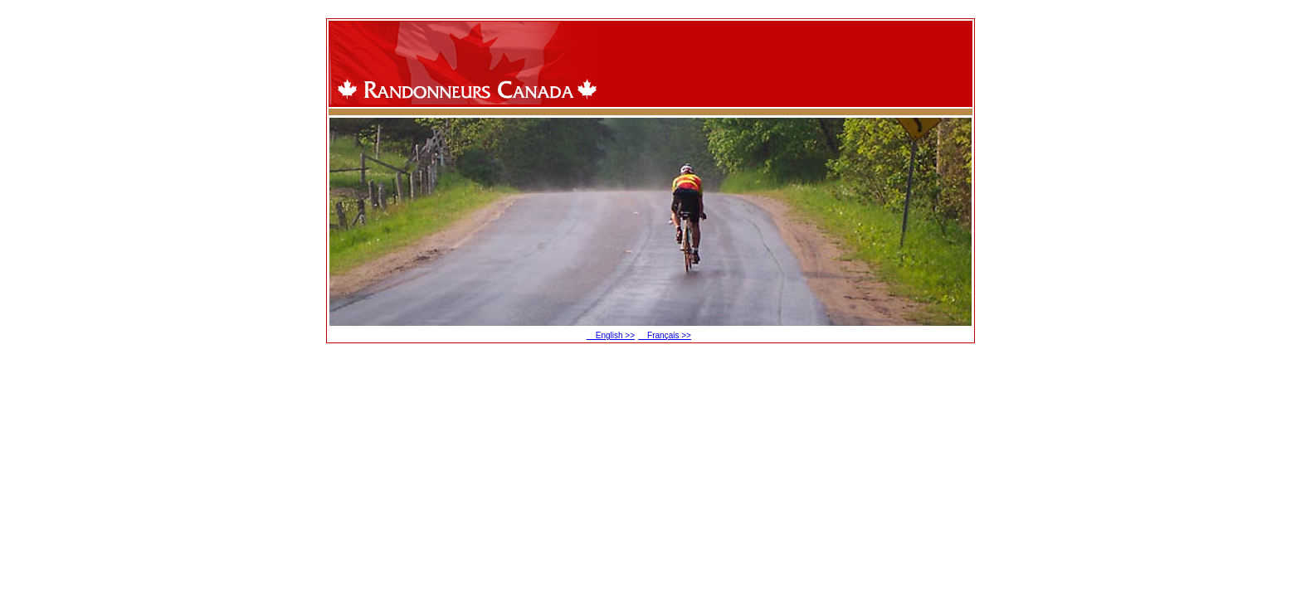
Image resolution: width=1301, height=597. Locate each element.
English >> (611, 335)
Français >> (664, 335)
